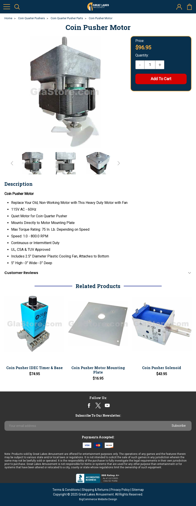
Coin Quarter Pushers (31, 18)
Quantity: (142, 55)
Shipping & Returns (95, 489)
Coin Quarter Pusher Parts (67, 18)
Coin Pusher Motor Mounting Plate (98, 369)
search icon (17, 7)
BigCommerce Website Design (98, 499)
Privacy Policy (120, 489)
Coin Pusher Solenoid (161, 367)
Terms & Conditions (66, 489)
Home (8, 18)
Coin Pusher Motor (100, 18)
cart (189, 7)
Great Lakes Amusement (96, 494)
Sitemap (138, 489)
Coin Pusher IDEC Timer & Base (34, 367)
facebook (89, 405)
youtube (107, 405)
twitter (98, 405)
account (179, 7)
